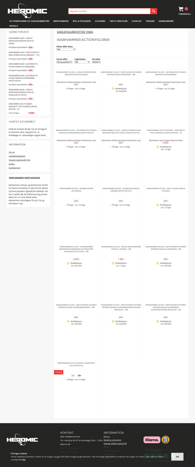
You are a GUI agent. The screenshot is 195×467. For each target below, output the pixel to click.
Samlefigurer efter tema (75, 32)
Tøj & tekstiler (118, 21)
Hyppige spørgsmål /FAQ (19, 160)
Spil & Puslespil (82, 21)
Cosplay (137, 21)
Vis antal (96, 59)
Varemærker (166, 21)
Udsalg (13, 26)
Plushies (100, 21)
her (23, 459)
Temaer (150, 21)
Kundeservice (14, 168)
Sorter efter (61, 59)
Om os (12, 152)
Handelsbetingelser (17, 156)
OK (177, 456)
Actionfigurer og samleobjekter (29, 21)
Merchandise (61, 21)
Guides (12, 164)
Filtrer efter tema (64, 46)
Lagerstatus (79, 59)
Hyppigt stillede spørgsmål (115, 443)
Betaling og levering (112, 440)
